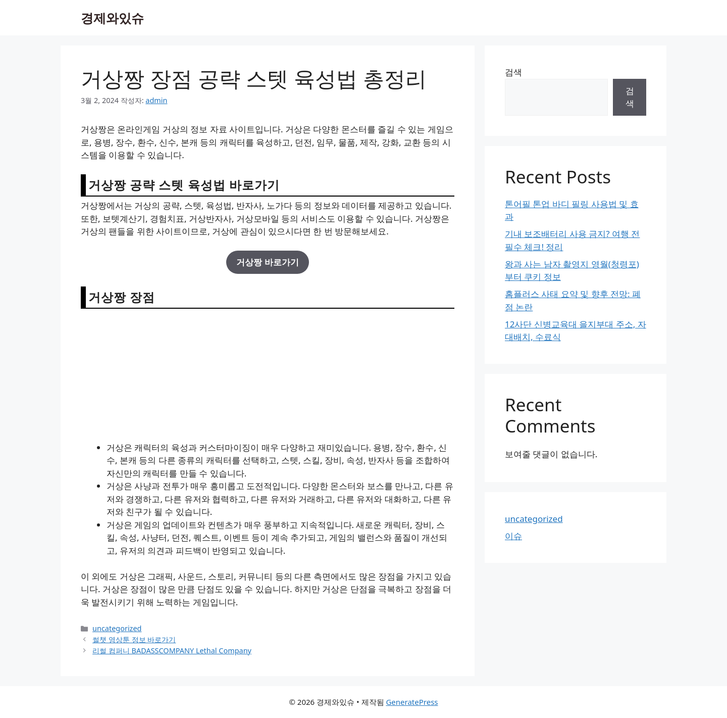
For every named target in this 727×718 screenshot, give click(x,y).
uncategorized (116, 628)
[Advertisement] (267, 374)
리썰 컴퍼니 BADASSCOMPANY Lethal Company (171, 650)
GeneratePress (412, 702)
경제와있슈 (112, 17)
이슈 (513, 536)
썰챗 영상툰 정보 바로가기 (134, 639)
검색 (513, 72)
